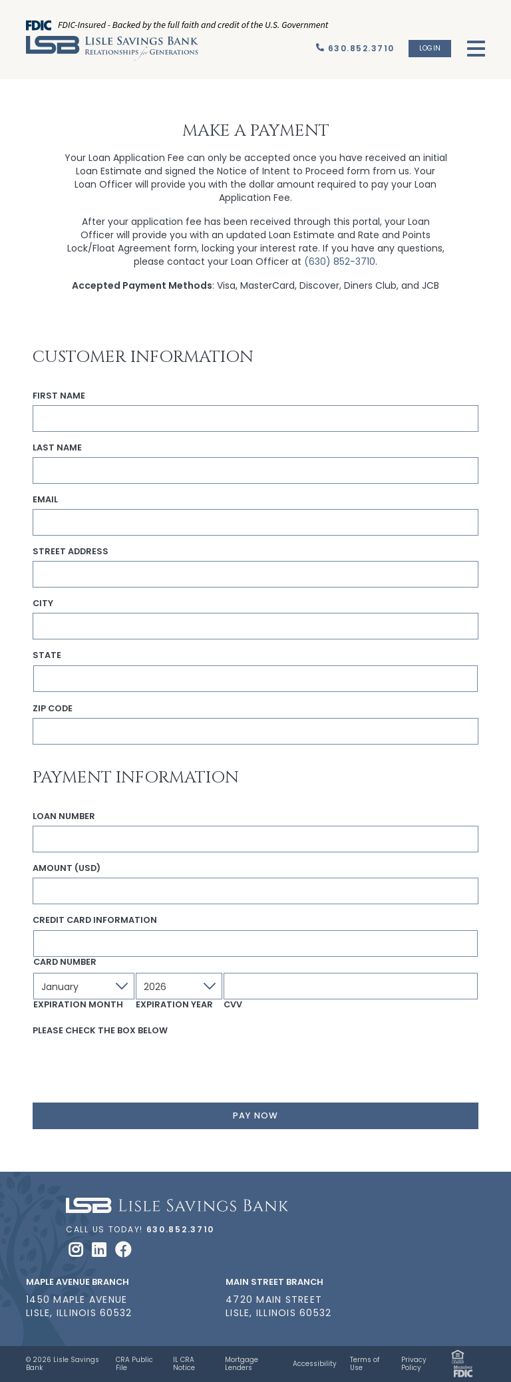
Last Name (57, 447)
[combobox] (83, 986)
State (47, 655)
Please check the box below (100, 1030)
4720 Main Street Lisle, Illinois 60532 (278, 1306)
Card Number (64, 962)
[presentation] (134, 1066)
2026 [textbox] (155, 986)
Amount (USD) (66, 868)
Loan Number (64, 816)
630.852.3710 (180, 1229)
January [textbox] (60, 986)
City (43, 603)
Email (45, 499)
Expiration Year (174, 1004)
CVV (233, 1004)
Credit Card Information (95, 920)
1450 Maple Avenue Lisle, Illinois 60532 (79, 1306)
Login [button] (429, 48)
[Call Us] (355, 49)
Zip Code (53, 708)
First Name (59, 396)
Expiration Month (78, 1004)
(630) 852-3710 (339, 261)
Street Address (70, 551)
